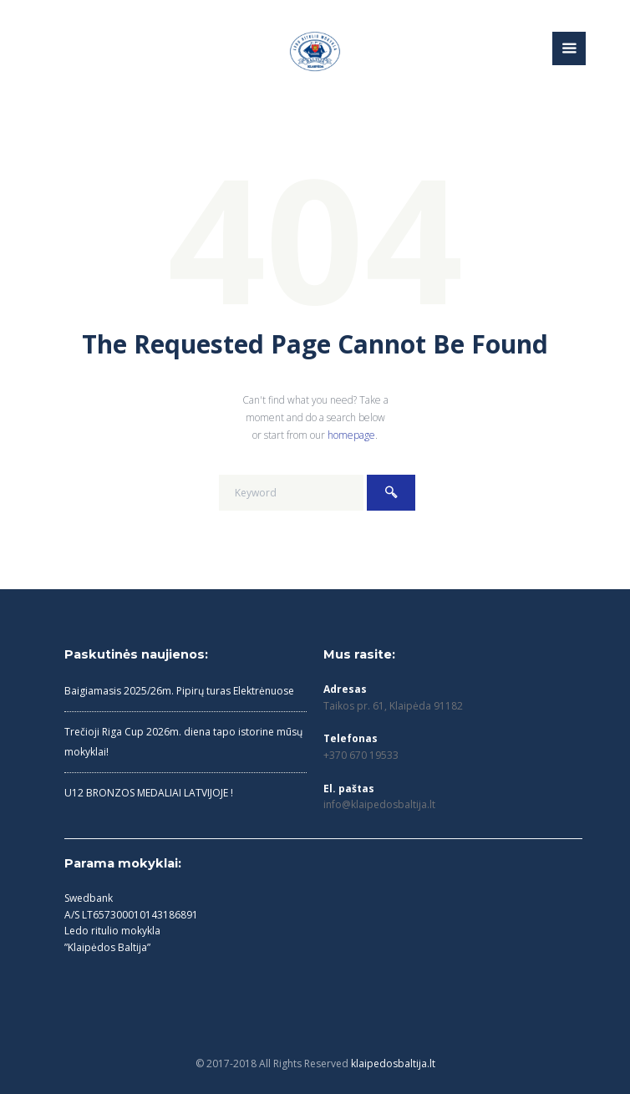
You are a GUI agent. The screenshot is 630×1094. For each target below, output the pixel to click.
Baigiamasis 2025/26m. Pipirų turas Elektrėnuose (179, 691)
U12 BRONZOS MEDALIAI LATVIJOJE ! (148, 793)
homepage (351, 435)
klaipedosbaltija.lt (393, 1063)
